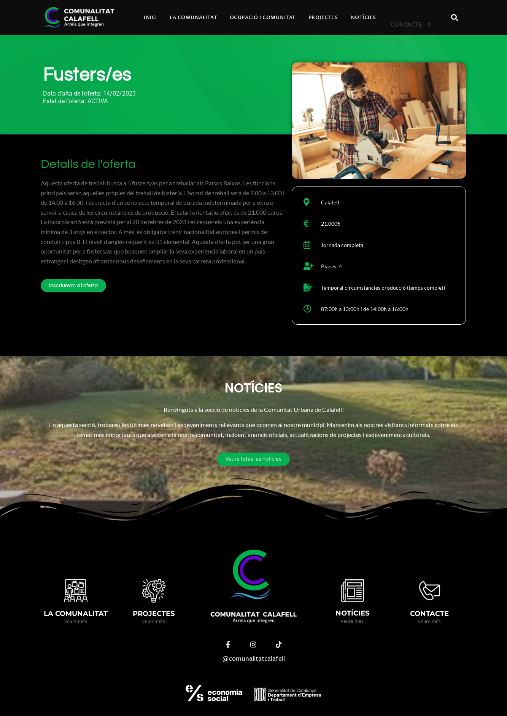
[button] (454, 17)
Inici (150, 17)
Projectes (323, 17)
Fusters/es (87, 75)
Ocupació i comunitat (263, 17)
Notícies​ (363, 17)
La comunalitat (193, 17)
